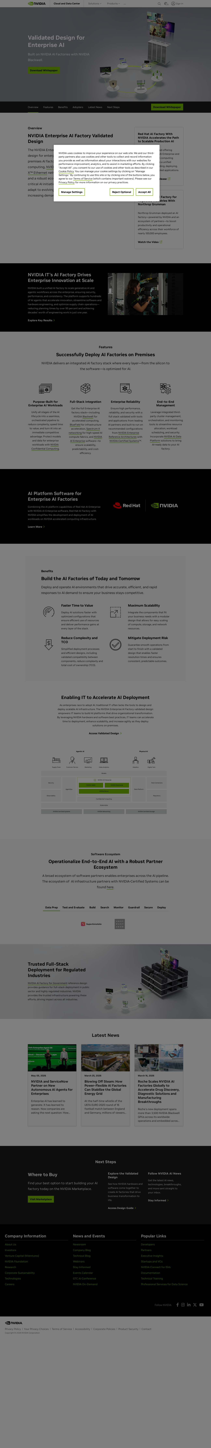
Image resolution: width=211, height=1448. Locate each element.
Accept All (144, 192)
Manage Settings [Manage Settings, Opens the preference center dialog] (71, 192)
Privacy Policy (67, 182)
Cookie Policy (66, 171)
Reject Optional (121, 192)
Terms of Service (82, 178)
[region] (107, 173)
